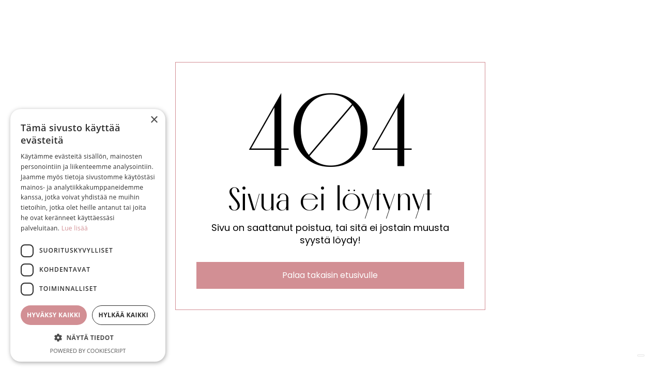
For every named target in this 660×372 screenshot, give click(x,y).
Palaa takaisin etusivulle (330, 275)
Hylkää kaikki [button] (123, 315)
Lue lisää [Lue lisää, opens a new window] (75, 228)
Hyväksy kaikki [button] (54, 315)
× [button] (154, 120)
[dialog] (87, 235)
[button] (88, 338)
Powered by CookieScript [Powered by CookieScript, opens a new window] (88, 350)
